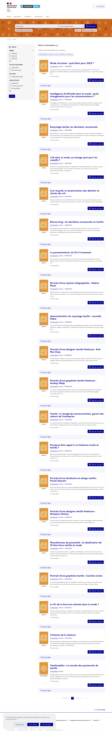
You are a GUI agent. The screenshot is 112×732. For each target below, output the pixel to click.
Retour (14, 39)
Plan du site (33, 730)
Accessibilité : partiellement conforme (54, 730)
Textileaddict (16, 77)
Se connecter (100, 6)
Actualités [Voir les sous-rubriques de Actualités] (27, 16)
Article (14, 68)
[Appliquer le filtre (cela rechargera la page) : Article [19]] (15, 67)
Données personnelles (22, 730)
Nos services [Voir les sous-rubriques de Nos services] (38, 16)
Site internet (16, 70)
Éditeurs (12, 74)
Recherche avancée (88, 30)
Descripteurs (14, 80)
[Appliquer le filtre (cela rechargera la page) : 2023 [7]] (14, 56)
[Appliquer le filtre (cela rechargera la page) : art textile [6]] (16, 88)
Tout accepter (46, 724)
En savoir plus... (55, 76)
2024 (13, 53)
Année (11, 51)
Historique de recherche (23, 30)
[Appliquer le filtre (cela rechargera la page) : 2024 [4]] (14, 53)
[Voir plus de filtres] (10, 61)
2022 (13, 59)
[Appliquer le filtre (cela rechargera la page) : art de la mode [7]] (17, 86)
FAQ (47, 16)
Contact (40, 730)
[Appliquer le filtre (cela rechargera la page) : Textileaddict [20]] (17, 77)
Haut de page (100, 709)
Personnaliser (20, 724)
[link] (57, 698)
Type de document (16, 65)
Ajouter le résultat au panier (51, 54)
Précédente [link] (65, 698)
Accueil (9, 16)
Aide (77, 30)
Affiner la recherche (66, 54)
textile (14, 83)
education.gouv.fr (61, 720)
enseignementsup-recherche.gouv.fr (80, 720)
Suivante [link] (78, 698)
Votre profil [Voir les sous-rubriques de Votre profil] (17, 16)
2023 (13, 56)
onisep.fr (95, 720)
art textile (15, 88)
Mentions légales (11, 730)
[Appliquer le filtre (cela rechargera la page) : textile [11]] (15, 83)
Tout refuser (33, 724)
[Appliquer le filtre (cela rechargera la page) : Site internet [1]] (16, 70)
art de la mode (16, 86)
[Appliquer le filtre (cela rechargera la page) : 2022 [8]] (14, 58)
